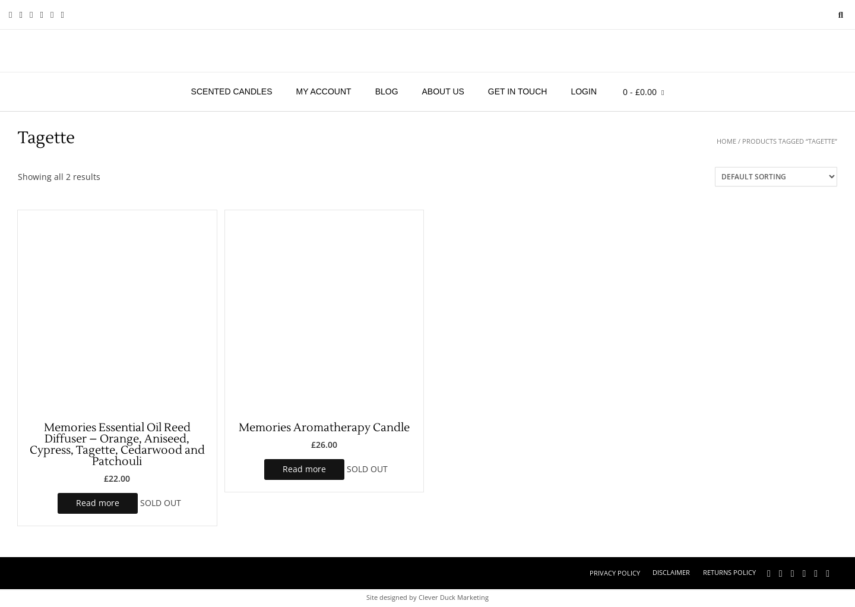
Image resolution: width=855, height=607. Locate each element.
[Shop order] (776, 176)
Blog (386, 91)
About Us (443, 91)
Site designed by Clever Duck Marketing (427, 597)
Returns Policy (729, 572)
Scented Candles (232, 91)
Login (584, 91)
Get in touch (517, 91)
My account (324, 91)
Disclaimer (671, 572)
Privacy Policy (615, 572)
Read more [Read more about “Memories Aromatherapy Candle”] (304, 469)
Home (726, 141)
